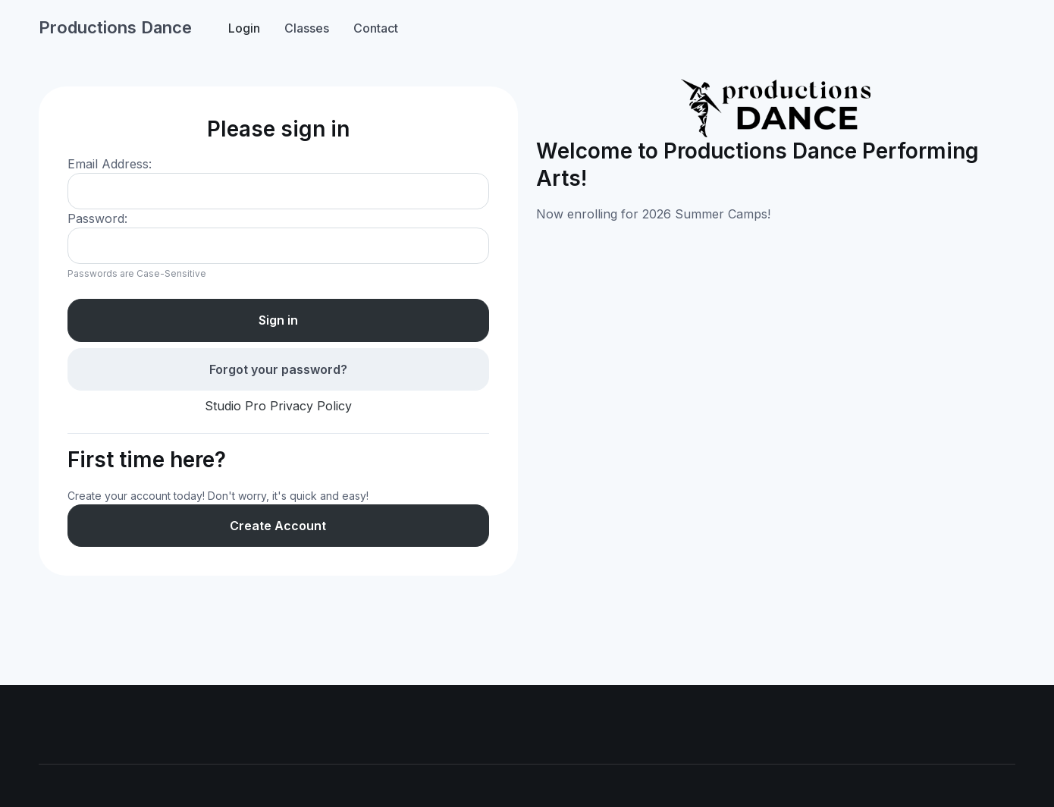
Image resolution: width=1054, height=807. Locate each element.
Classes (306, 28)
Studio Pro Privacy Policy (278, 405)
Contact (375, 28)
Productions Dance (115, 27)
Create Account (278, 525)
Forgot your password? (278, 369)
